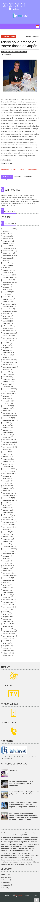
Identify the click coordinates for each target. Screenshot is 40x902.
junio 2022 (6, 316)
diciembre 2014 (8, 520)
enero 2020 (7, 384)
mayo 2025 (7, 236)
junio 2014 (6, 532)
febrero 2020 (7, 382)
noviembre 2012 (8, 575)
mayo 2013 (6, 561)
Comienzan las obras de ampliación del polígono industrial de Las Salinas (24, 793)
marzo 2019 (7, 406)
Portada (4, 883)
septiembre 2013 (9, 554)
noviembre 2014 (8, 522)
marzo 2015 (7, 513)
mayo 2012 (6, 588)
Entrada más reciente (8, 170)
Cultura (4, 875)
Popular (18, 177)
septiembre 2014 (9, 527)
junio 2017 (6, 452)
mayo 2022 (7, 319)
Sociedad (4, 885)
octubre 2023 (7, 280)
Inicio (22, 170)
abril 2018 (6, 430)
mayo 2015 (6, 508)
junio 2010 (6, 643)
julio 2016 (6, 476)
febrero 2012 (7, 595)
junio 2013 (6, 559)
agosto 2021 (7, 340)
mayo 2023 (7, 292)
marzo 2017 (7, 459)
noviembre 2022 (8, 306)
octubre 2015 (7, 498)
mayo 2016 (6, 481)
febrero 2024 (7, 270)
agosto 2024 (7, 258)
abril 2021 (6, 350)
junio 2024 (6, 263)
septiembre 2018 (9, 420)
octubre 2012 (7, 578)
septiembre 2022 (9, 311)
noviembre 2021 (8, 333)
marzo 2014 (7, 539)
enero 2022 (7, 328)
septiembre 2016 (9, 474)
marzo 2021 (7, 353)
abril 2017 (6, 457)
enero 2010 (7, 655)
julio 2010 (6, 641)
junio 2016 (6, 479)
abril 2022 (6, 321)
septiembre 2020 (9, 367)
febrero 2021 (7, 355)
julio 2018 (6, 423)
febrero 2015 (7, 515)
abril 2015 (6, 510)
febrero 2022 (7, 326)
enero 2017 (6, 464)
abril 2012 (6, 590)
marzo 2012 (7, 592)
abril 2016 (6, 483)
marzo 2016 (7, 486)
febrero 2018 (7, 435)
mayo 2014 (6, 534)
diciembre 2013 (8, 546)
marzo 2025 (7, 241)
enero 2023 (7, 302)
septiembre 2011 (8, 607)
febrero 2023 (7, 299)
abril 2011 (6, 619)
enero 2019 (7, 411)
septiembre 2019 (9, 394)
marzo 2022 (7, 323)
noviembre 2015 (8, 495)
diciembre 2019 (8, 386)
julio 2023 (6, 287)
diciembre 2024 (8, 248)
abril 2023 (6, 294)
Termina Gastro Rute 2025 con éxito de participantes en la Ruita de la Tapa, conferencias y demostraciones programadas (20, 855)
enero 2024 (7, 273)
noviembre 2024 (9, 251)
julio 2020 (6, 369)
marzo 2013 (7, 566)
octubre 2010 (7, 634)
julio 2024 (6, 260)
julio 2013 (6, 556)
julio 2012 (6, 583)
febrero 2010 (7, 653)
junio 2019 (6, 399)
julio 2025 (6, 231)
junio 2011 (6, 614)
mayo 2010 (6, 646)
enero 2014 (7, 544)
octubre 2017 (7, 445)
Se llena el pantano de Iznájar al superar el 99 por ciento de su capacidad (21, 783)
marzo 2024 (7, 268)
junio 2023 (6, 290)
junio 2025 (6, 234)
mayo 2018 (6, 428)
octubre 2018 (7, 418)
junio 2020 (6, 372)
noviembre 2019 (8, 389)
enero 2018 (7, 437)
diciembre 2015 (8, 493)
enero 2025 (7, 246)
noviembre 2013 (8, 549)
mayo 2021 (6, 348)
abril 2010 (6, 648)
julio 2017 (6, 449)
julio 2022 (6, 314)
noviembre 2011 (8, 602)
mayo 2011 (6, 617)
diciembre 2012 (8, 573)
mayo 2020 (7, 374)
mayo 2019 (6, 401)
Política (3, 880)
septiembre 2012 (9, 580)
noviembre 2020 (8, 362)
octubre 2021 (7, 336)
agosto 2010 (7, 639)
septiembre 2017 (8, 447)
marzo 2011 (6, 621)
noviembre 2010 (8, 631)
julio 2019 (6, 396)
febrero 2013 (7, 568)
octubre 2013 (7, 551)
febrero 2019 (7, 408)
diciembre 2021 (8, 331)
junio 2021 (6, 345)
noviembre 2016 (8, 469)
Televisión (13, 770)
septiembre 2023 (9, 282)
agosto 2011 (7, 609)
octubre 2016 (7, 471)
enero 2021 (7, 357)
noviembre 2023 (8, 277)
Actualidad (6, 177)
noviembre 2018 (8, 416)
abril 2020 (6, 377)
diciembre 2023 (8, 275)
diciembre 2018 (8, 413)
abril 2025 (6, 239)
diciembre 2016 (8, 466)
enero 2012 (7, 597)
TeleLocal (4, 888)
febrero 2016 (7, 488)
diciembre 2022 (8, 304)
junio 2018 (6, 425)
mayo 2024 (7, 265)
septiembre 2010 (9, 636)
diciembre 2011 (8, 600)
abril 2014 (6, 537)
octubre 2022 (7, 309)
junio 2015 (6, 505)
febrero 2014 (7, 542)
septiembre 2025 (9, 229)
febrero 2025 (7, 243)
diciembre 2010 (8, 629)
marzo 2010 (7, 651)
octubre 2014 (7, 525)
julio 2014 (6, 529)
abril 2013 (6, 563)
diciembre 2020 (8, 360)
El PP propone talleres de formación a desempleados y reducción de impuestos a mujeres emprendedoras (23, 805)
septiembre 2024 (9, 256)
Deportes (4, 877)
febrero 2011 (7, 624)
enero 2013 (7, 571)
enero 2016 (7, 491)
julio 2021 (6, 343)
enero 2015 (7, 517)
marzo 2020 (7, 379)
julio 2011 (6, 612)
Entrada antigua (33, 170)
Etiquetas (28, 177)
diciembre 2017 (8, 440)
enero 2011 (6, 626)
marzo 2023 (7, 297)
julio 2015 (6, 503)
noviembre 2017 (8, 442)
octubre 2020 (7, 365)
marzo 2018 (7, 433)
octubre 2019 (7, 391)
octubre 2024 (7, 253)
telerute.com (19, 895)
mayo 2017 (6, 454)
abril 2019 (6, 403)
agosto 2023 (7, 285)
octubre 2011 (7, 605)
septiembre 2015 (9, 500)
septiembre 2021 (9, 338)
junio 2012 (6, 585)
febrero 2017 (7, 462)
